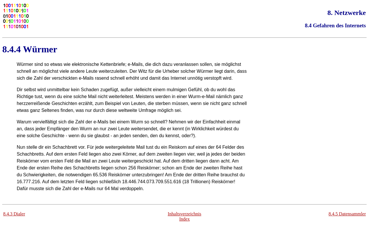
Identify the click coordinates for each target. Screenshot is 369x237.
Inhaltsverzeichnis (184, 213)
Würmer (40, 49)
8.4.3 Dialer (14, 213)
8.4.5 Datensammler (347, 213)
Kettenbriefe (112, 64)
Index (184, 219)
